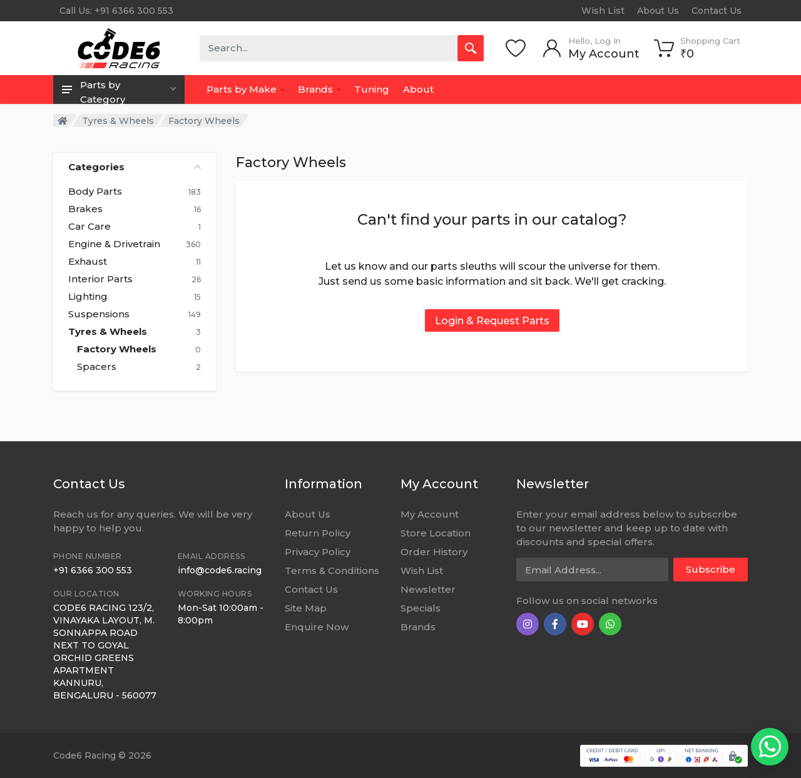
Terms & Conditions (332, 570)
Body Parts (95, 191)
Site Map (306, 608)
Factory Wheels (116, 349)
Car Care (89, 226)
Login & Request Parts (492, 321)
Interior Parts (100, 279)
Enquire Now (317, 627)
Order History (433, 552)
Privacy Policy (317, 552)
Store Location (435, 533)
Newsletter (428, 589)
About (418, 89)
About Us (658, 10)
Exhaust (87, 261)
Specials (420, 608)
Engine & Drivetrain (114, 244)
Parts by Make (246, 89)
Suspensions (99, 314)
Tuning (371, 89)
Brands (319, 89)
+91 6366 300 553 (92, 570)
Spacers (96, 366)
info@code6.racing (220, 570)
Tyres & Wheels (118, 120)
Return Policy (317, 533)
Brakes (85, 209)
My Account (429, 514)
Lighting (88, 296)
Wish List (603, 10)
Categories (134, 167)
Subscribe (710, 569)
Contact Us (716, 10)
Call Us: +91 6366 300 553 (116, 10)
